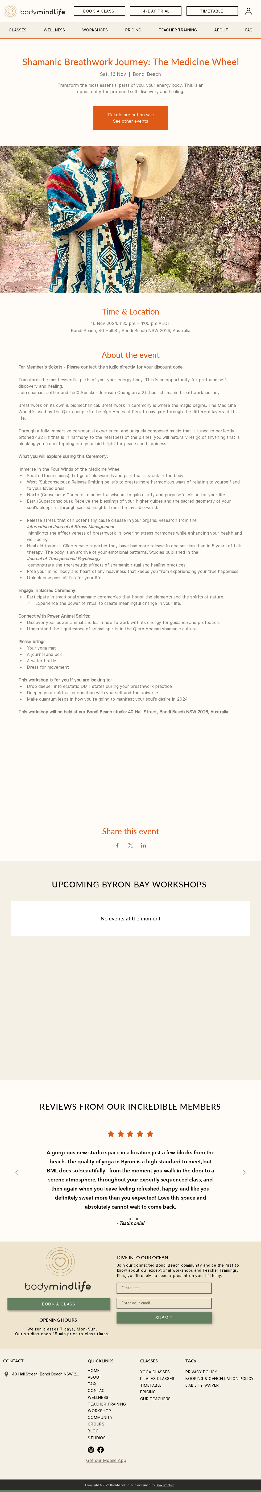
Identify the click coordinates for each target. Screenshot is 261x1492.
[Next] (244, 1173)
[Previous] (16, 1173)
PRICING (148, 1392)
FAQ (92, 1384)
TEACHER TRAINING (107, 1404)
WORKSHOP (99, 1411)
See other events (130, 121)
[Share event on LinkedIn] (143, 845)
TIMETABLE (151, 1385)
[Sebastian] (124, 1219)
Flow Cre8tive (165, 1485)
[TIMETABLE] (212, 11)
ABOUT (95, 1377)
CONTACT (97, 1390)
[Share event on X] (130, 845)
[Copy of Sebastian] (130, 1219)
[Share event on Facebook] (117, 845)
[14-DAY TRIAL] (155, 11)
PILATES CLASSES (157, 1379)
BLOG (93, 1431)
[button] (17, 28)
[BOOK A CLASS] (99, 11)
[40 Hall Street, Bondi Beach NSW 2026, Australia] (42, 1374)
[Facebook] (100, 1449)
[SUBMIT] (164, 1318)
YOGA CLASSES (155, 1372)
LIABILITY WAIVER (202, 1385)
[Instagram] (91, 1449)
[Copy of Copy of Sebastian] (137, 1219)
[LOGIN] (248, 11)
